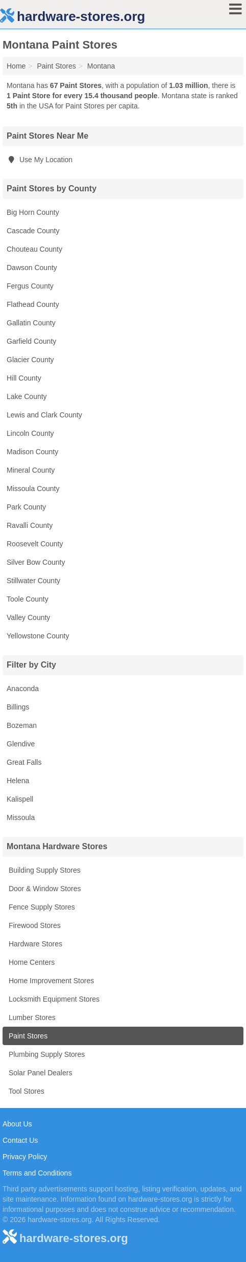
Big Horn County (33, 212)
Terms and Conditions (37, 1173)
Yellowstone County (38, 636)
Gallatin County (31, 323)
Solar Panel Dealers (39, 1073)
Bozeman (22, 725)
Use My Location (39, 160)
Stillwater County (33, 581)
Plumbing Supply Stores (46, 1054)
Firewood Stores (34, 925)
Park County (26, 507)
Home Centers (31, 962)
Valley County (28, 617)
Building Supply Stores (44, 870)
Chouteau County (34, 249)
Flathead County (33, 304)
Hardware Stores (34, 944)
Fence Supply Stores (41, 907)
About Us (17, 1124)
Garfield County (31, 341)
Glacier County (30, 360)
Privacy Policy (25, 1157)
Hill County (24, 378)
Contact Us (20, 1140)
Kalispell (20, 799)
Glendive (21, 744)
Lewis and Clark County (44, 415)
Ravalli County (30, 525)
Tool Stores (25, 1091)
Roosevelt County (35, 544)
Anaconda (23, 688)
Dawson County (32, 267)
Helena (18, 781)
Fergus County (30, 286)
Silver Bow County (36, 562)
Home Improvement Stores (50, 981)
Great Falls (24, 762)
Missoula (21, 817)
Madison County (32, 452)
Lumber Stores (31, 1017)
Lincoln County (30, 433)
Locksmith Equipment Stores (53, 999)
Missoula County (33, 488)
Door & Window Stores (44, 888)
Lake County (27, 396)
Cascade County (33, 231)
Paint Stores (27, 1036)
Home (16, 66)
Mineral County (31, 470)
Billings (18, 707)
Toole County (27, 599)
